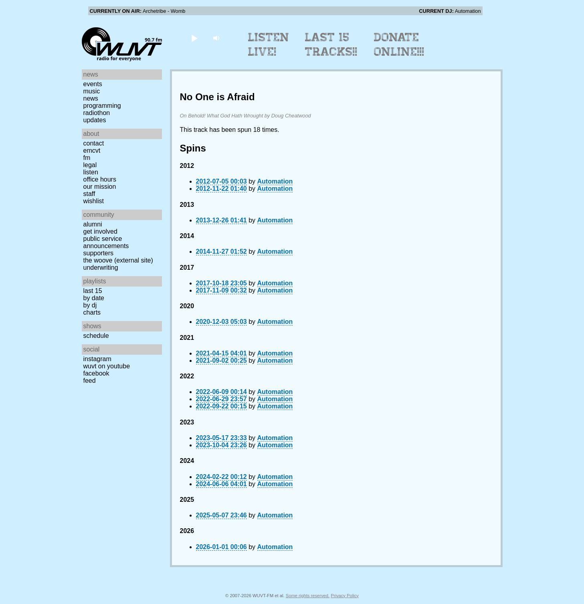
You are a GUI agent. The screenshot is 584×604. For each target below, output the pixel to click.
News (90, 98)
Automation (275, 181)
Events (92, 84)
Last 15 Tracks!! (331, 44)
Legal (90, 165)
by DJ (90, 305)
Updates (94, 120)
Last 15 (92, 290)
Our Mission (99, 186)
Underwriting (100, 267)
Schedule (96, 335)
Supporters (98, 253)
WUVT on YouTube (106, 366)
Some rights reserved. (307, 595)
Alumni (92, 224)
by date (93, 298)
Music (91, 91)
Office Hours (99, 179)
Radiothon (96, 112)
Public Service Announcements (106, 242)
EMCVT (92, 150)
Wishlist (93, 201)
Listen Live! (268, 44)
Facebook (96, 373)
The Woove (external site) (118, 260)
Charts (92, 312)
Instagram (97, 359)
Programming (102, 105)
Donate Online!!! (399, 44)
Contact (93, 143)
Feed (89, 380)
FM (87, 157)
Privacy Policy (345, 595)
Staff (89, 193)
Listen (90, 172)
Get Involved (100, 231)
